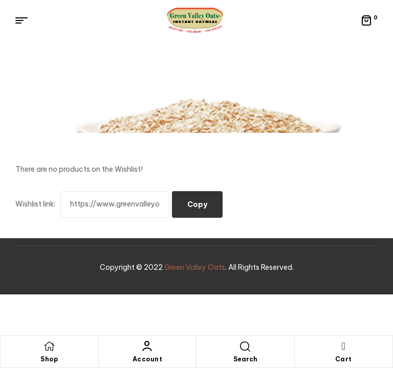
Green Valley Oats (194, 267)
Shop (49, 359)
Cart (343, 359)
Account (148, 359)
